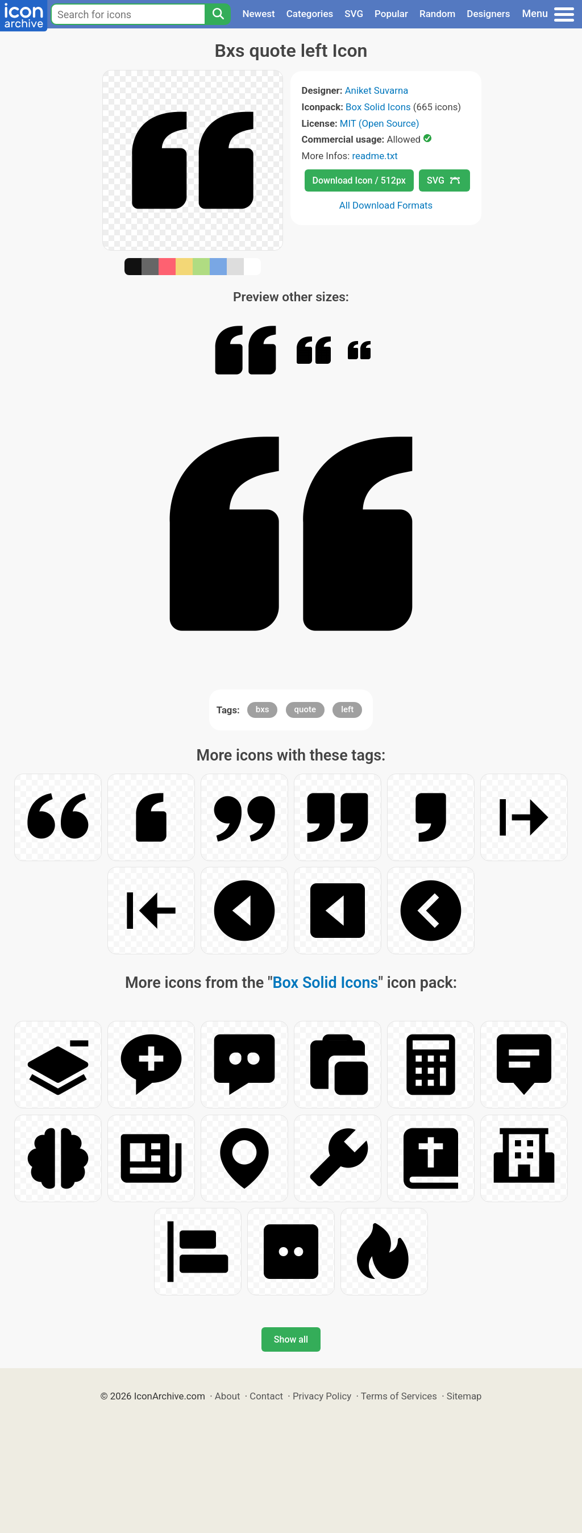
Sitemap (464, 1396)
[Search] (218, 14)
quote (305, 709)
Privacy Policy (322, 1396)
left (347, 709)
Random (437, 13)
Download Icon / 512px (359, 180)
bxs (262, 709)
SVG (353, 13)
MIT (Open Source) (379, 123)
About (227, 1396)
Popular (391, 13)
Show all (291, 1339)
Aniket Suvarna (377, 90)
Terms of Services (399, 1396)
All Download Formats (386, 205)
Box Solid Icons (378, 107)
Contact (266, 1396)
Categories (310, 13)
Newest (258, 13)
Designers (488, 13)
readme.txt (374, 155)
